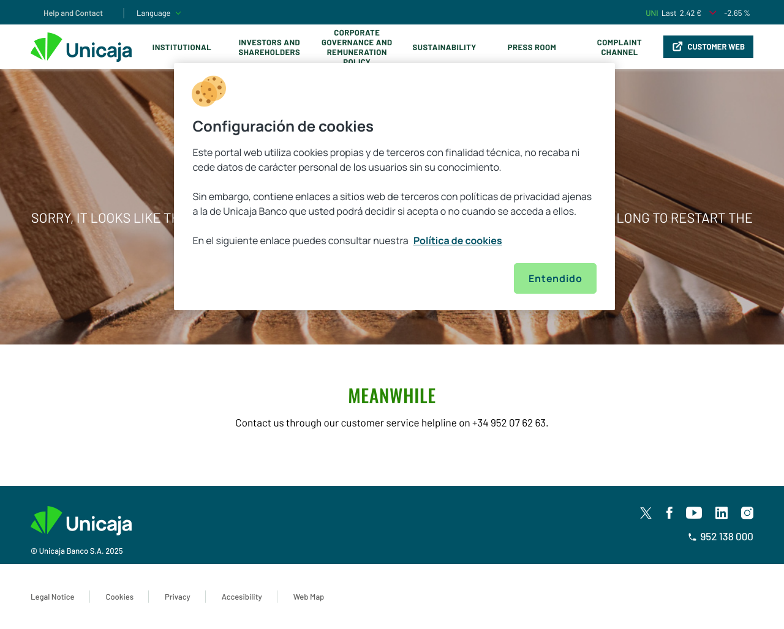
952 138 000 (720, 536)
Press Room (532, 47)
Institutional (182, 47)
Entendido (555, 278)
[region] (394, 186)
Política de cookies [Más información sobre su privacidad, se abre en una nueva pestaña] (457, 240)
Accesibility (242, 596)
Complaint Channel (619, 47)
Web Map (309, 596)
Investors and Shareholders (269, 47)
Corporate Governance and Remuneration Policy (357, 47)
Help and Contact (73, 13)
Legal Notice (53, 596)
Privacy (177, 596)
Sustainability (445, 47)
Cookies (120, 596)
